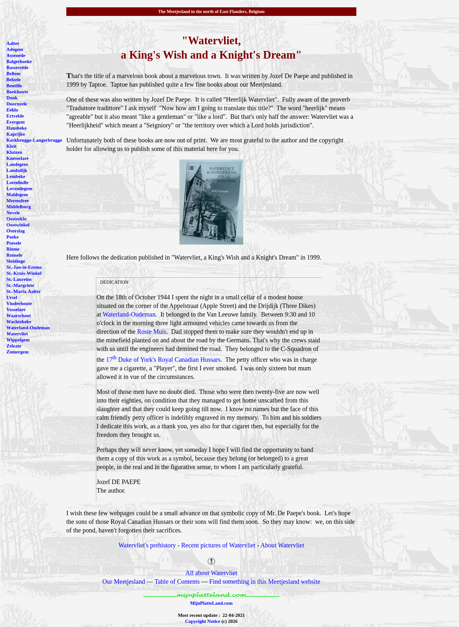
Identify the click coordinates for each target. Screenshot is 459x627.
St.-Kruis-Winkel (23, 273)
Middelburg (18, 206)
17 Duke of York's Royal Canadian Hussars (163, 359)
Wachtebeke (18, 321)
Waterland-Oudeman (129, 314)
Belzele (13, 79)
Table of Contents (177, 581)
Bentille (14, 85)
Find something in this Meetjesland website (264, 581)
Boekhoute (17, 91)
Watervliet (17, 333)
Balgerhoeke (19, 61)
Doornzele (16, 103)
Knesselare (17, 158)
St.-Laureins (19, 279)
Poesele (13, 243)
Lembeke (15, 176)
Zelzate (13, 345)
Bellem (13, 73)
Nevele (13, 212)
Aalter (12, 43)
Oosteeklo (16, 218)
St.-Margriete (20, 285)
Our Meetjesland (123, 581)
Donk (12, 97)
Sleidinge (15, 261)
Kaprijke (15, 134)
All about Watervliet (211, 572)
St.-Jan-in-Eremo (24, 267)
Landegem (17, 164)
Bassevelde (17, 67)
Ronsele (14, 255)
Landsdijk (16, 170)
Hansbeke (16, 128)
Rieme (12, 249)
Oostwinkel (18, 224)
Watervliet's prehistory (147, 545)
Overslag (15, 230)
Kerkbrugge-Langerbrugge (34, 140)
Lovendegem (19, 188)
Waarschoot (18, 315)
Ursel (11, 297)
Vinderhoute (19, 303)
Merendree (17, 200)
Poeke (12, 236)
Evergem (15, 122)
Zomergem (17, 351)
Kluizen (14, 152)
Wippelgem (18, 339)
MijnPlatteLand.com (211, 603)
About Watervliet (282, 545)
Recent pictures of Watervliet (218, 545)
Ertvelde (15, 115)
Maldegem (17, 194)
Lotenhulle (17, 182)
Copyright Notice (202, 621)
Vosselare (16, 309)
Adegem (14, 49)
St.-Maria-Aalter (23, 291)
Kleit (11, 146)
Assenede (15, 55)
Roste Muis (151, 331)
